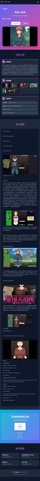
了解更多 (25, 23)
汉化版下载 (16, 23)
